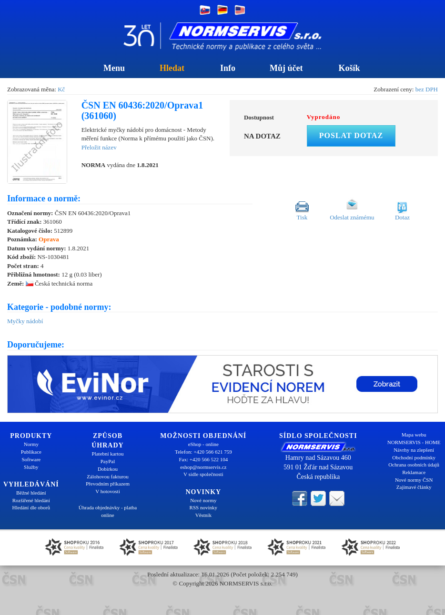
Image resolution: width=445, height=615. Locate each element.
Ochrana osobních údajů (413, 464)
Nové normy (203, 500)
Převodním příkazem (108, 483)
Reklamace (413, 472)
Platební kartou (108, 453)
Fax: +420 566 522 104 (203, 459)
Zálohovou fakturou (108, 476)
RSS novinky (203, 507)
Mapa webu (414, 434)
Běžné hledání (31, 493)
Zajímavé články (414, 487)
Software (30, 459)
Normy (31, 444)
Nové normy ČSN (414, 480)
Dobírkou (108, 469)
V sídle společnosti (203, 474)
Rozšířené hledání (31, 500)
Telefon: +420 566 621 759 (203, 452)
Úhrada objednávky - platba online (108, 511)
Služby (31, 467)
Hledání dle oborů (31, 507)
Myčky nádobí (25, 321)
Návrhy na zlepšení (414, 450)
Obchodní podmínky (413, 457)
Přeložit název (99, 147)
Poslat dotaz (351, 135)
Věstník (203, 515)
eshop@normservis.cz (203, 467)
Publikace (31, 452)
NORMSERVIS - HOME (414, 442)
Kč (61, 89)
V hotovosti (107, 491)
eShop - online (203, 444)
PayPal (108, 461)
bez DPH (426, 89)
